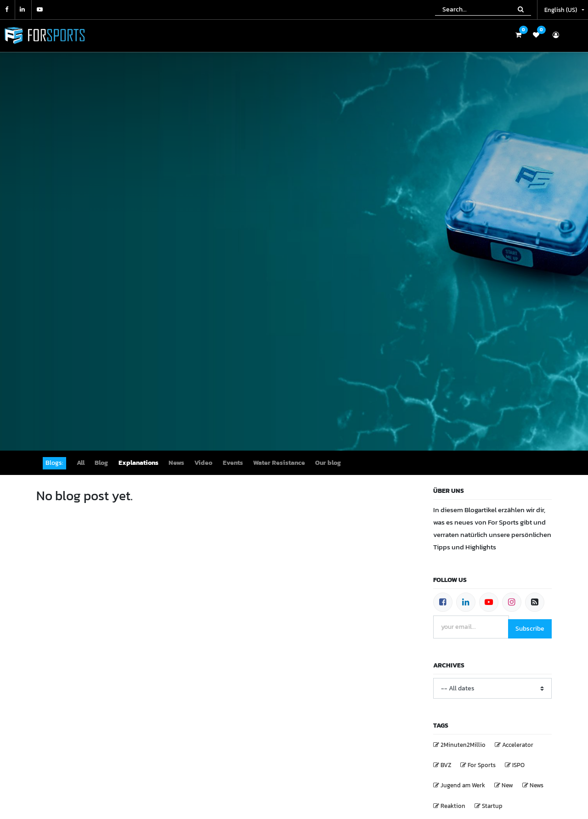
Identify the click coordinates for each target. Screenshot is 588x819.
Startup (492, 806)
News (536, 785)
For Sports (482, 765)
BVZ (446, 765)
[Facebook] (442, 602)
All (81, 463)
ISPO (518, 765)
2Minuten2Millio (463, 744)
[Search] (520, 9)
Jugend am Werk (463, 785)
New (507, 785)
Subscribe (529, 628)
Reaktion (453, 806)
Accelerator (517, 744)
